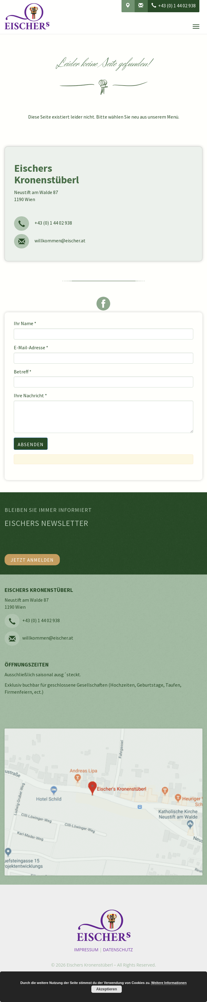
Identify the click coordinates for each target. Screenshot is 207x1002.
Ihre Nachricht (30, 395)
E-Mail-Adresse (31, 347)
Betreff (22, 372)
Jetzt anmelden (32, 560)
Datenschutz (118, 949)
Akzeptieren (106, 989)
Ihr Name (25, 323)
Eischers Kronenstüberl (90, 965)
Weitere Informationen (169, 983)
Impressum (86, 949)
